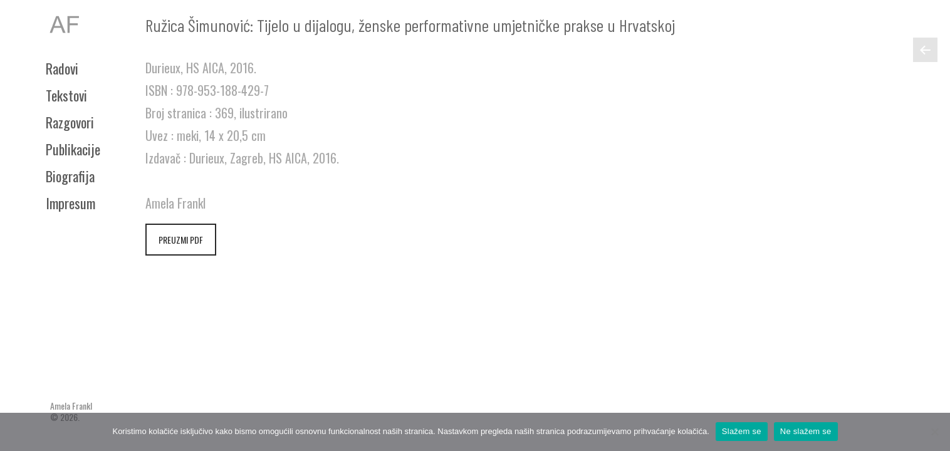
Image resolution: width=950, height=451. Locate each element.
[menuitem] (83, 68)
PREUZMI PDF (181, 239)
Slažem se (741, 431)
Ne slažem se (806, 431)
